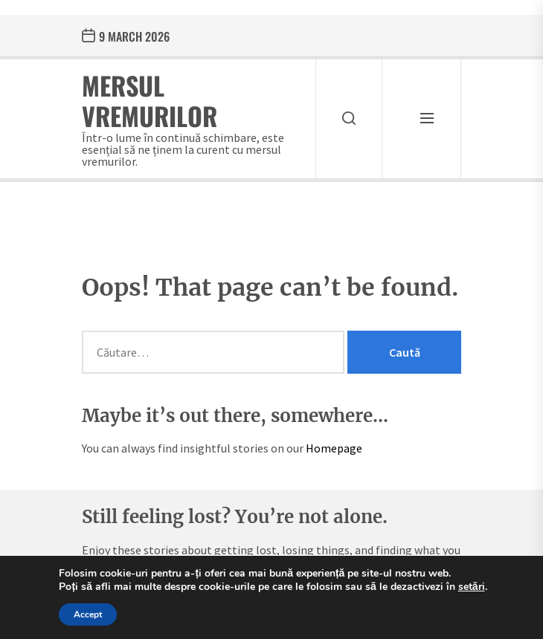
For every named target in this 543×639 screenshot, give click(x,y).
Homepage (334, 448)
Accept (88, 614)
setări (471, 587)
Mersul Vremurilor (149, 100)
